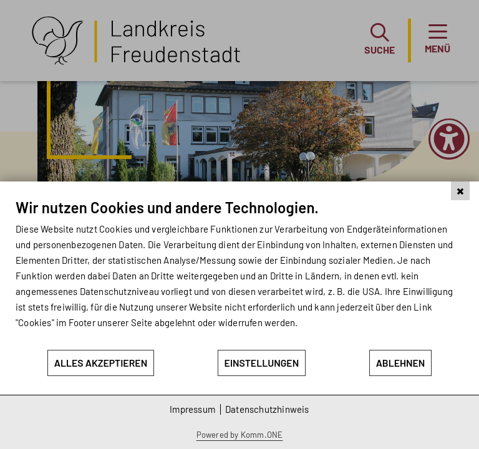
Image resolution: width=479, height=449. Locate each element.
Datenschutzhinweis (267, 409)
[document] (239, 273)
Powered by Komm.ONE (239, 435)
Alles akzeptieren (100, 363)
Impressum (192, 409)
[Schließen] (460, 190)
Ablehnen (400, 363)
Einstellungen (262, 363)
